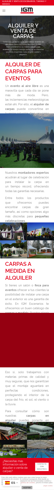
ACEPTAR (27, 488)
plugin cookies (48, 486)
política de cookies (28, 483)
